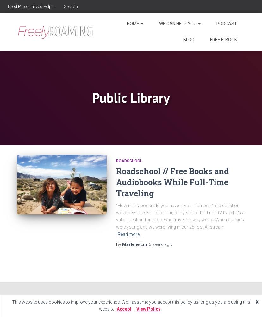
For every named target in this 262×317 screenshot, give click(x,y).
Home (135, 23)
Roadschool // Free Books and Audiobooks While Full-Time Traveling (172, 182)
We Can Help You (180, 23)
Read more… (130, 234)
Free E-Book (223, 39)
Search (74, 6)
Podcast (226, 23)
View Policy (148, 309)
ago (160, 244)
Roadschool (129, 161)
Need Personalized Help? (32, 6)
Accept (124, 309)
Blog (188, 39)
